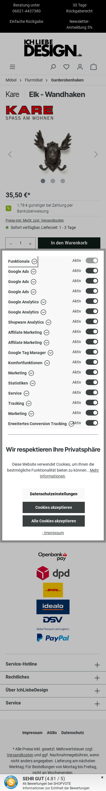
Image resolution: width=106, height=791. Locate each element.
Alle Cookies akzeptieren (53, 521)
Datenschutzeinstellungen (53, 494)
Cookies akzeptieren (53, 507)
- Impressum (53, 533)
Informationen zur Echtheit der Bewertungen (56, 788)
